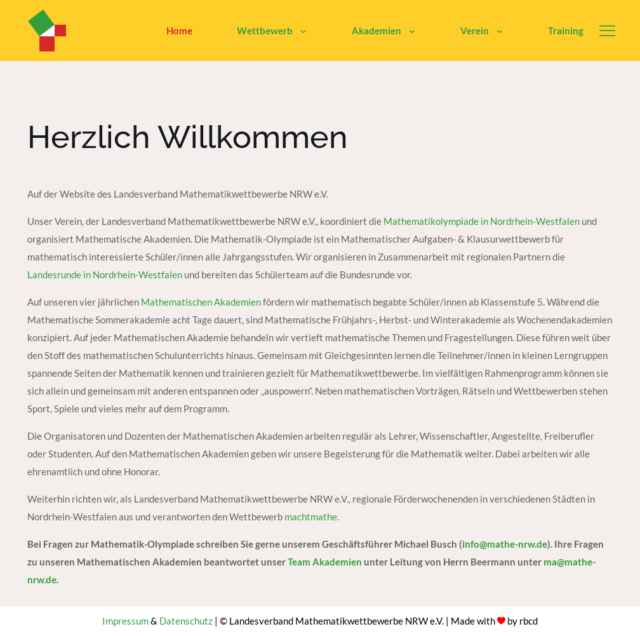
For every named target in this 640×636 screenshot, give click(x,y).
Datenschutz (186, 620)
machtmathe (310, 516)
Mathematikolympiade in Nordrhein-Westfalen (481, 221)
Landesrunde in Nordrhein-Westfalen (104, 274)
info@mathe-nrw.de (504, 544)
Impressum (125, 620)
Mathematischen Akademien (201, 302)
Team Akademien (326, 561)
